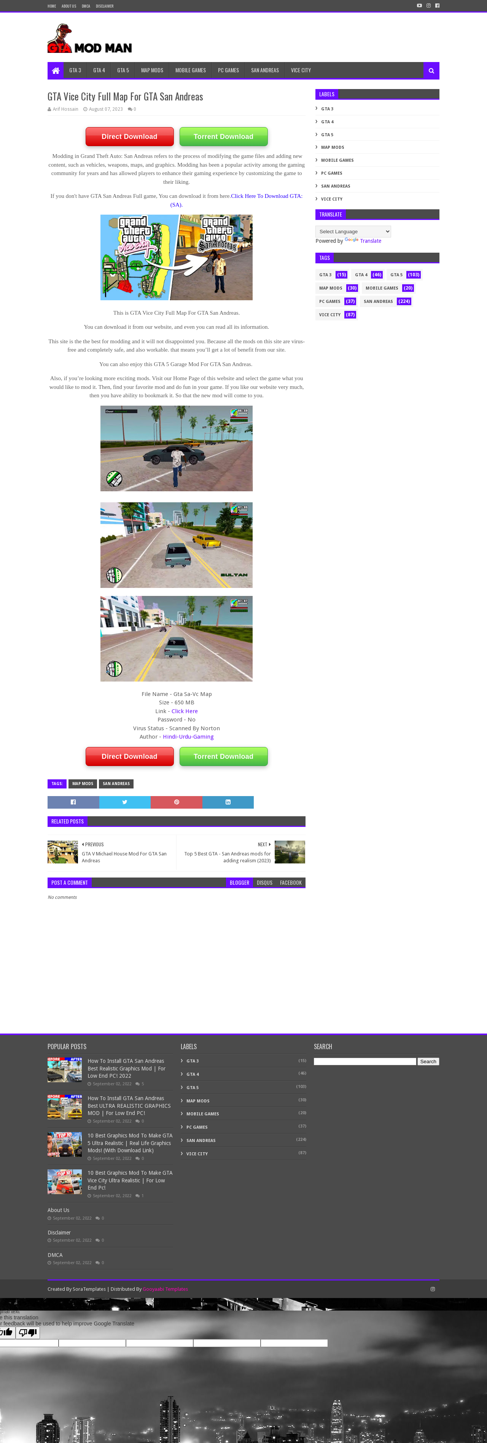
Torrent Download (223, 136)
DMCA (86, 6)
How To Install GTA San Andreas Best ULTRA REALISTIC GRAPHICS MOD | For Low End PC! (129, 1105)
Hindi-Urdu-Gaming (188, 736)
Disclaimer (59, 1233)
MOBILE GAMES (190, 70)
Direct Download (130, 136)
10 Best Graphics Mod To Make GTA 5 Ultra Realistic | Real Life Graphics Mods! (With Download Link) (130, 1142)
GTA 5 (123, 70)
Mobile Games (337, 160)
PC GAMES (228, 70)
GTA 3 (75, 70)
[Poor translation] (28, 1333)
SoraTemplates (89, 1289)
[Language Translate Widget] (353, 231)
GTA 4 (99, 70)
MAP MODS (152, 70)
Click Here (185, 711)
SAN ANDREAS (265, 70)
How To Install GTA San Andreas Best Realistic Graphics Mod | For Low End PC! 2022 (127, 1068)
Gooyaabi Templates (165, 1289)
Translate (363, 241)
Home (52, 6)
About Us (69, 6)
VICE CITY (301, 70)
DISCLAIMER (104, 6)
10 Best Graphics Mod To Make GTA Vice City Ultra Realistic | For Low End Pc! (130, 1180)
